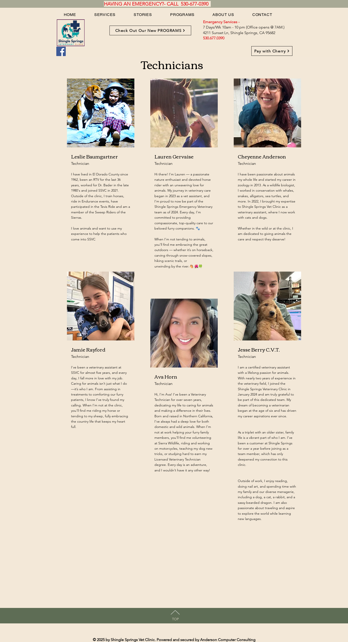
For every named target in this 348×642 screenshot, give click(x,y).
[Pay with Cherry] (271, 51)
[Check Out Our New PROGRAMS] (150, 30)
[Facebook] (61, 51)
